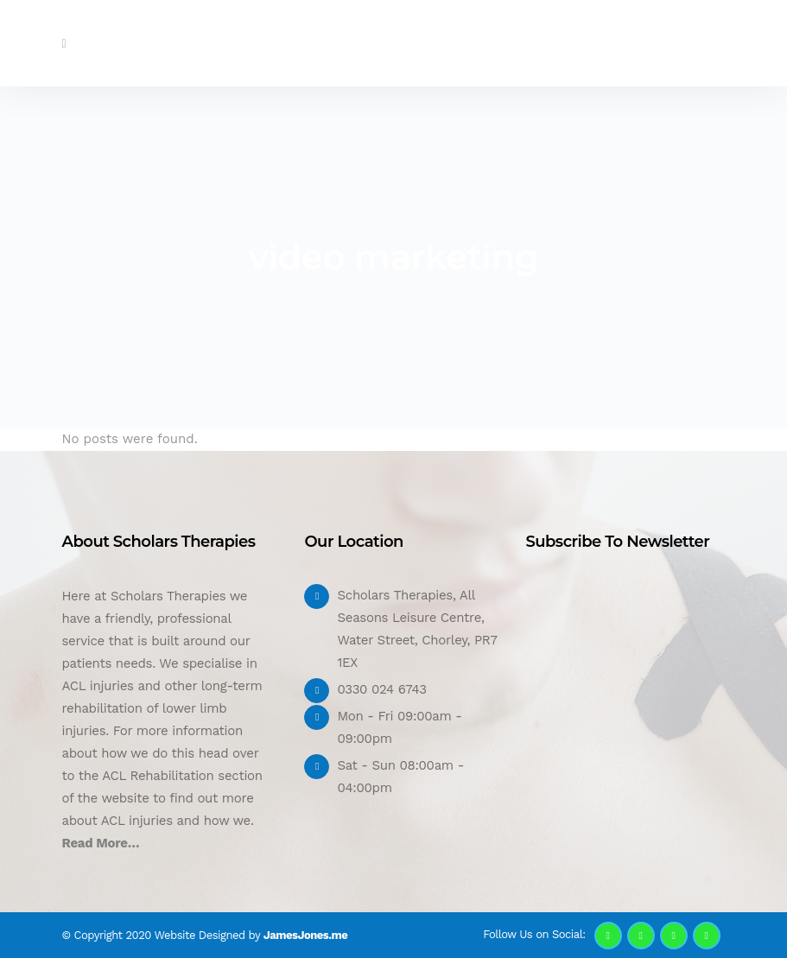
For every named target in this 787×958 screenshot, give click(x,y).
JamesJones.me (305, 935)
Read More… (101, 843)
